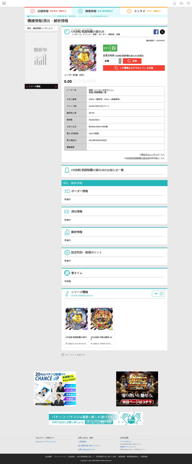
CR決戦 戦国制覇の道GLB (99, 16)
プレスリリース (60, 457)
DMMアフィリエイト (128, 447)
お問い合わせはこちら (86, 449)
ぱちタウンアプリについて (46, 442)
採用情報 (144, 457)
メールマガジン (126, 442)
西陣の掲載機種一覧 (97, 92)
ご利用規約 (82, 442)
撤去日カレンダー (149, 154)
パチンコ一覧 (82, 16)
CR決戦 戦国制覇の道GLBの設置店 (129, 56)
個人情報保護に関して (85, 457)
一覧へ (155, 294)
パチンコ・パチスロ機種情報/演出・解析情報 (59, 16)
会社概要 (48, 457)
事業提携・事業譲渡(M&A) (128, 457)
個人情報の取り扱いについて (89, 446)
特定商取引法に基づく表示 (106, 457)
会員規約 (71, 457)
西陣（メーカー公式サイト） (101, 90)
